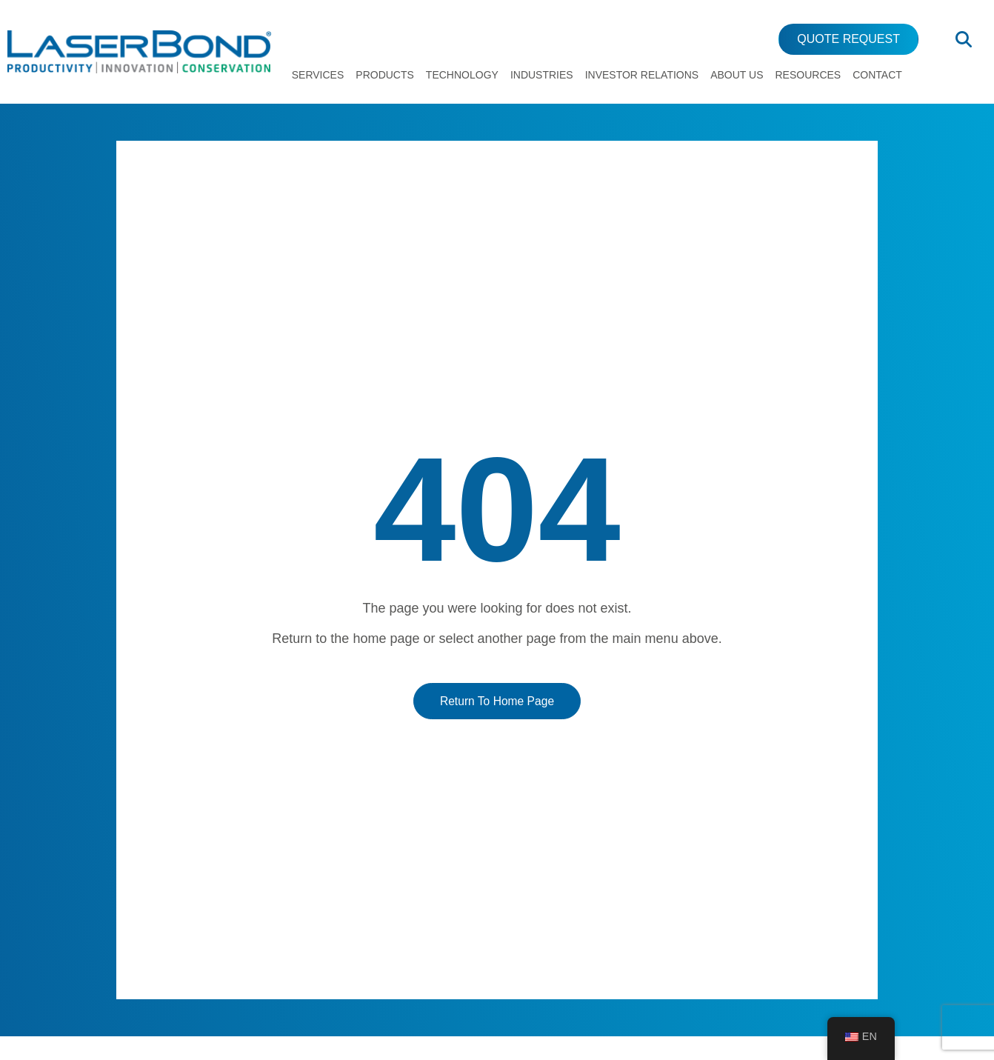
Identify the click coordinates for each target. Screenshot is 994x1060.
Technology (462, 75)
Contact (877, 75)
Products (385, 75)
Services (318, 75)
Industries (541, 75)
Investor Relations (642, 75)
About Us (736, 75)
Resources (808, 75)
